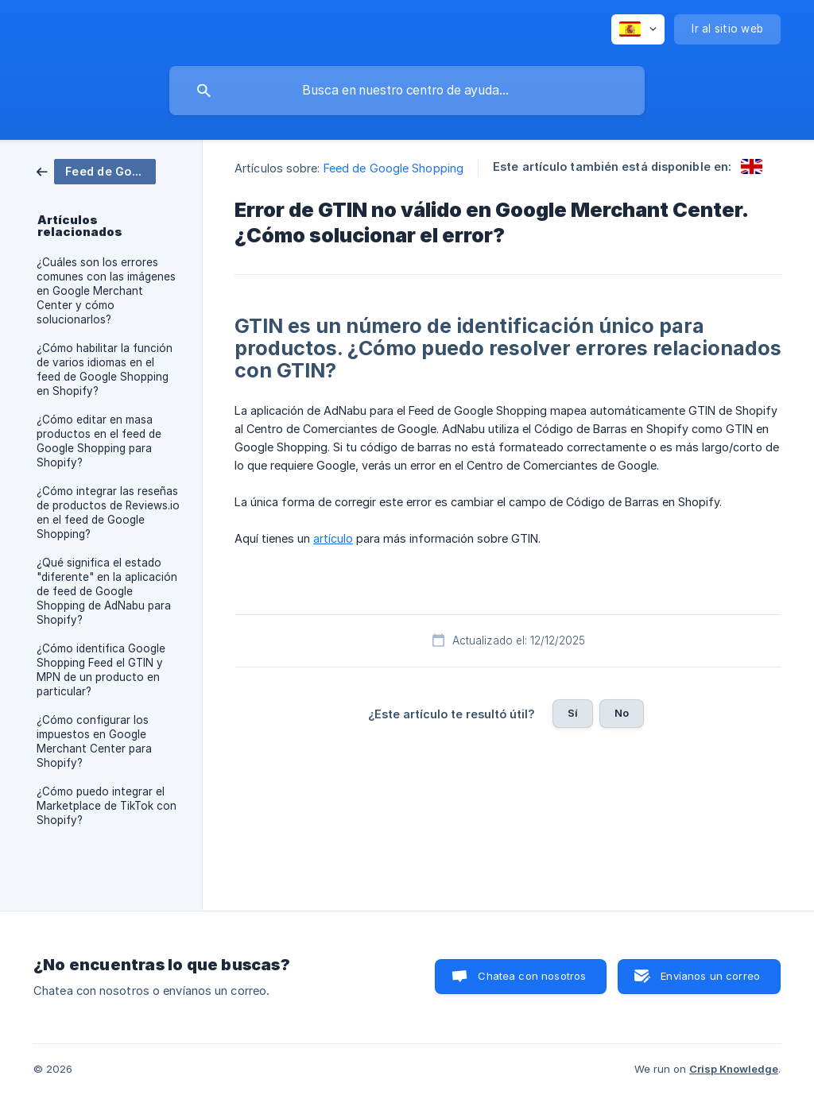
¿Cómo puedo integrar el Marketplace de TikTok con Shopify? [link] (106, 805)
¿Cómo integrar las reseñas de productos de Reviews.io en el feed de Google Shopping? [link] (108, 512)
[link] (96, 170)
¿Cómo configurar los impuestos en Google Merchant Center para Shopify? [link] (94, 741)
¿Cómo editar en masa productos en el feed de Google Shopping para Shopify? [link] (99, 441)
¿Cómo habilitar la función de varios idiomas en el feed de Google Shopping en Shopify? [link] (104, 369)
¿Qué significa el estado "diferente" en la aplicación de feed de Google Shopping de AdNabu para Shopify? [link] (107, 591)
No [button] (621, 712)
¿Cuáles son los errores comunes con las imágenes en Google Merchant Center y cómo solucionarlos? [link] (106, 291)
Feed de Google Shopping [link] (393, 168)
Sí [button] (573, 712)
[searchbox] (407, 90)
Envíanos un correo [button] (710, 975)
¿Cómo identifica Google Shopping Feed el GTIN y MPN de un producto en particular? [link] (101, 670)
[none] (638, 29)
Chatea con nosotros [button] (532, 975)
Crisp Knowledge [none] (733, 1068)
